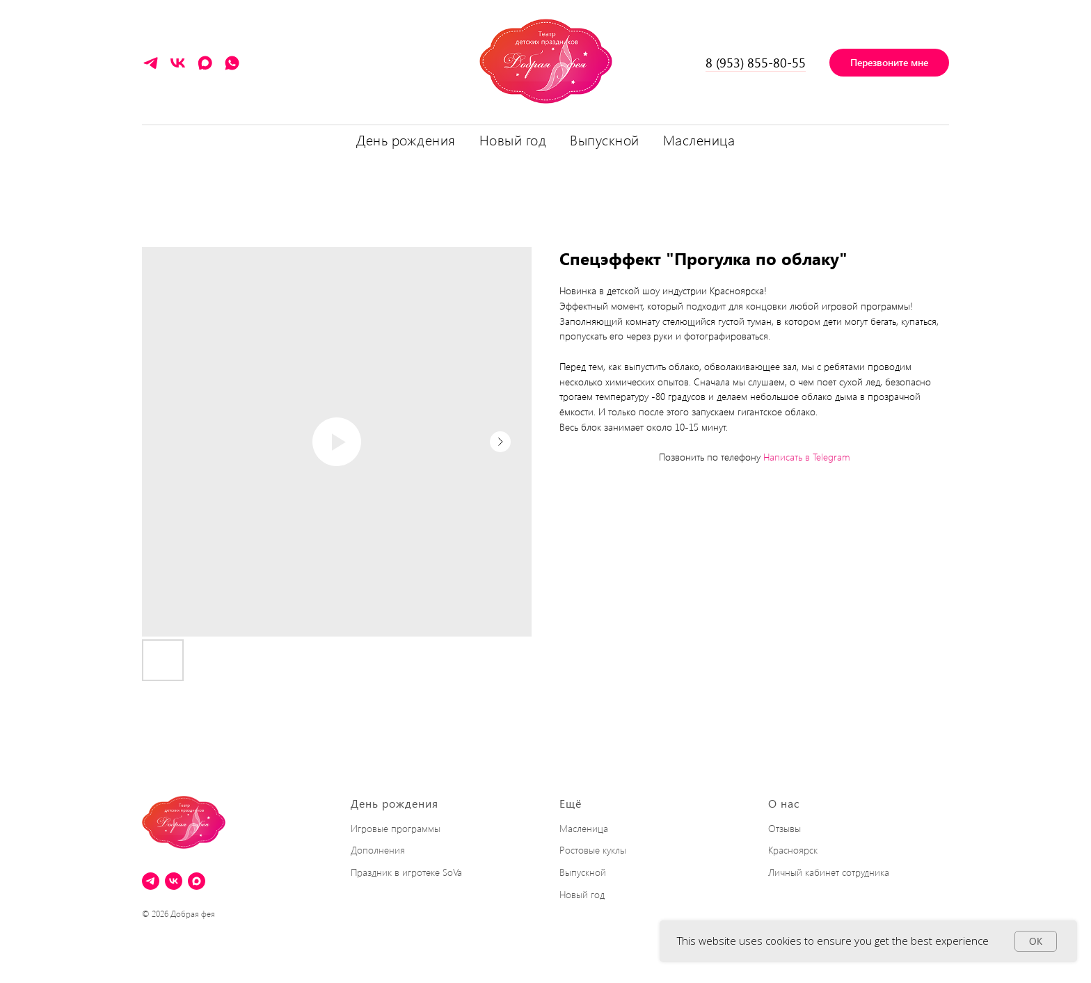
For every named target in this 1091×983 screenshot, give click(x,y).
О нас (783, 803)
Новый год (513, 139)
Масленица (699, 139)
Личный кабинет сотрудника (828, 872)
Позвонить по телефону (709, 456)
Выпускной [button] (604, 139)
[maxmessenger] (205, 68)
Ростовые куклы (592, 849)
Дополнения (378, 849)
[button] (889, 63)
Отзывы (784, 828)
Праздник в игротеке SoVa (406, 872)
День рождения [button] (406, 139)
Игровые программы (395, 828)
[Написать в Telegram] (150, 68)
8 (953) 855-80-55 (756, 62)
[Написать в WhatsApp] (232, 68)
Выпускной (582, 872)
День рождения (394, 803)
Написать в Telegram (806, 456)
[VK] (177, 68)
